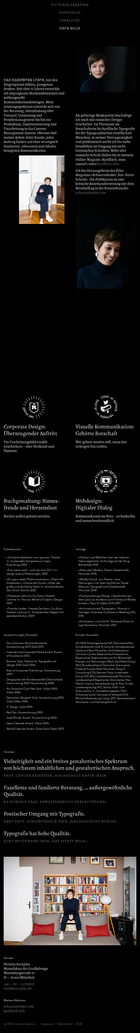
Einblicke (70, 20)
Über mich (70, 28)
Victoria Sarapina (70, 5)
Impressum (47, 1024)
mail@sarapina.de (18, 988)
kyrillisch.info (108, 164)
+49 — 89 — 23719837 (19, 984)
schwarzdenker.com (91, 193)
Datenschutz (65, 1024)
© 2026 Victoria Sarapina (19, 1024)
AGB (79, 1024)
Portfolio (70, 12)
